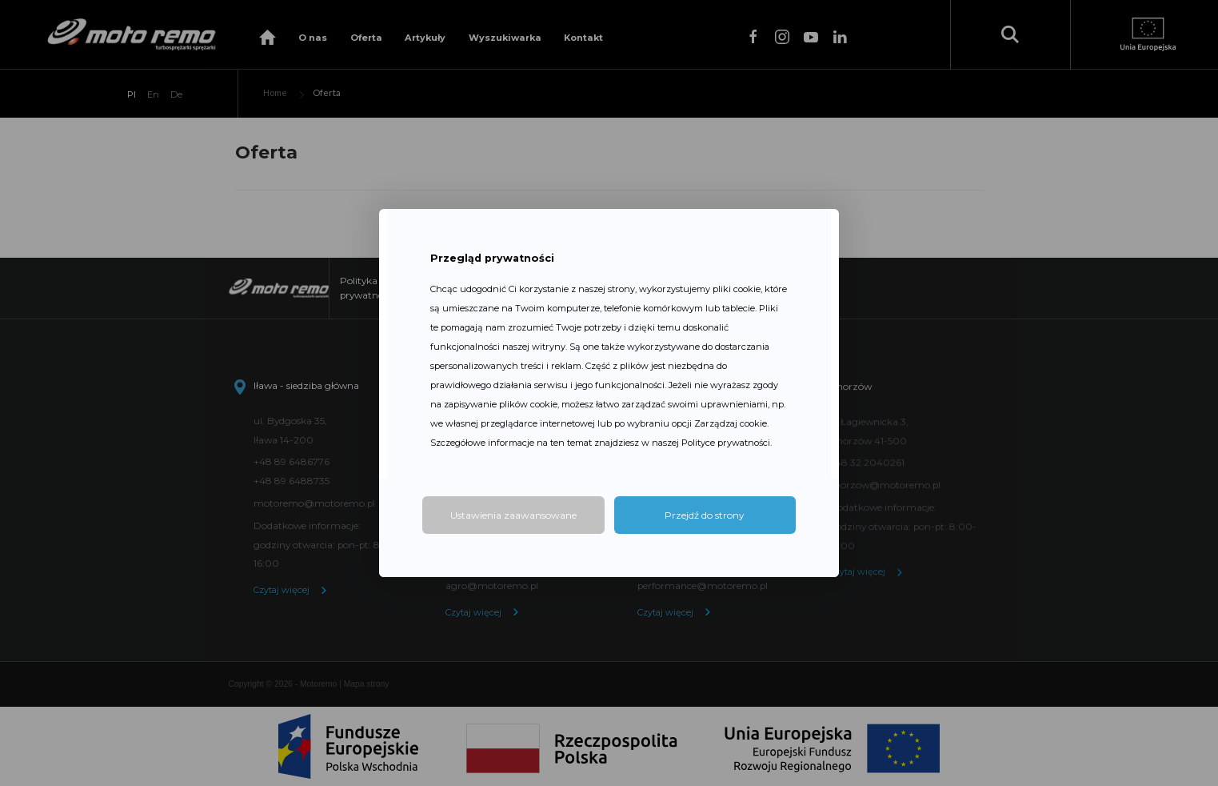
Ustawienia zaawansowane (513, 515)
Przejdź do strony (705, 515)
